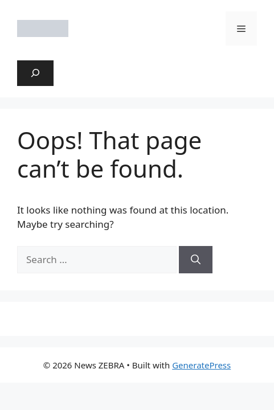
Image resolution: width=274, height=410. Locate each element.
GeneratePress (201, 365)
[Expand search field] (35, 73)
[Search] (195, 259)
